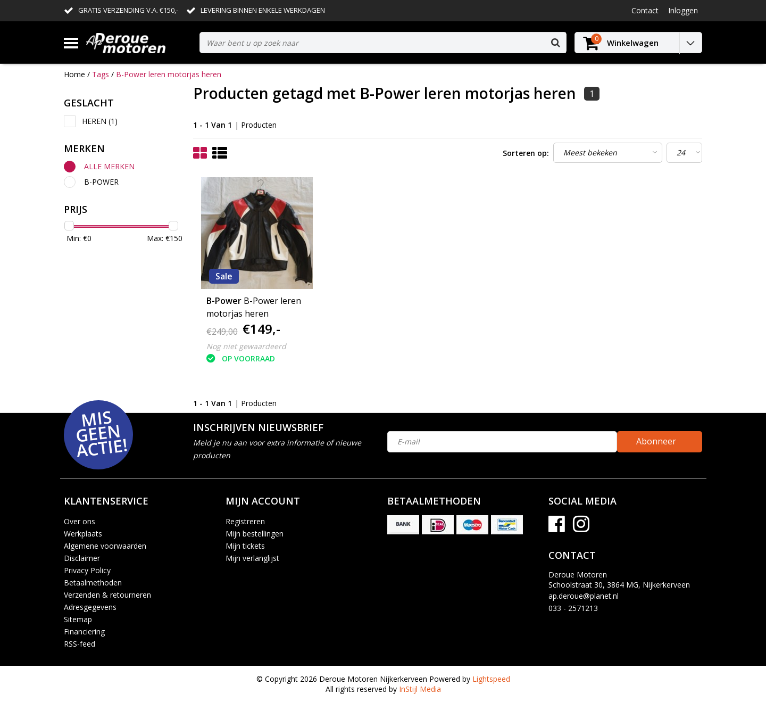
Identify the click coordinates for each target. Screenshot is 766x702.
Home (74, 74)
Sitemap (78, 619)
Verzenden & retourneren (107, 595)
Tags (100, 74)
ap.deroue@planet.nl (583, 596)
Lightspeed (491, 679)
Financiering (84, 631)
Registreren (245, 521)
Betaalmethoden (93, 582)
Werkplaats (83, 533)
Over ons (79, 521)
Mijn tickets (245, 546)
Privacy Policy (87, 570)
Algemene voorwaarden (105, 546)
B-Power (101, 182)
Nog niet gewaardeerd (246, 346)
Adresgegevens (90, 607)
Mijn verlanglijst (252, 558)
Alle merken (109, 166)
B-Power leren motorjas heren (168, 74)
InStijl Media (420, 689)
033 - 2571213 (573, 608)
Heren (100, 121)
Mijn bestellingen (255, 533)
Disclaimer (82, 558)
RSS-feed (79, 644)
